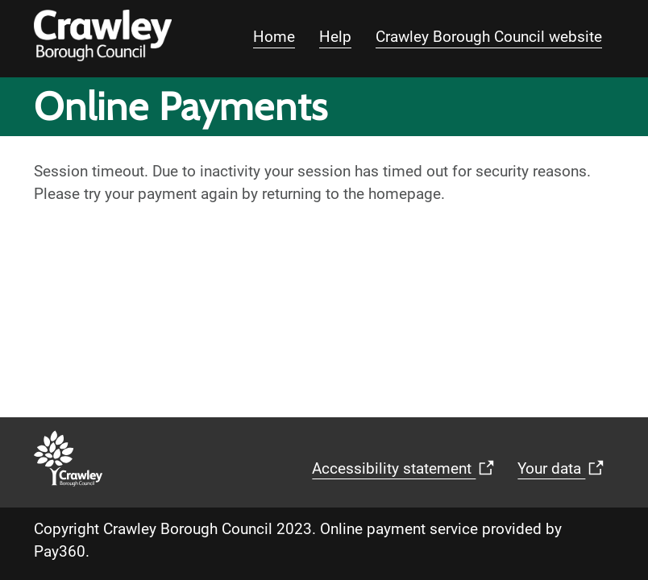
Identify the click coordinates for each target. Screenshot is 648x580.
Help (335, 36)
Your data (564, 474)
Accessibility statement (407, 474)
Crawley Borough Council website (489, 36)
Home (274, 36)
